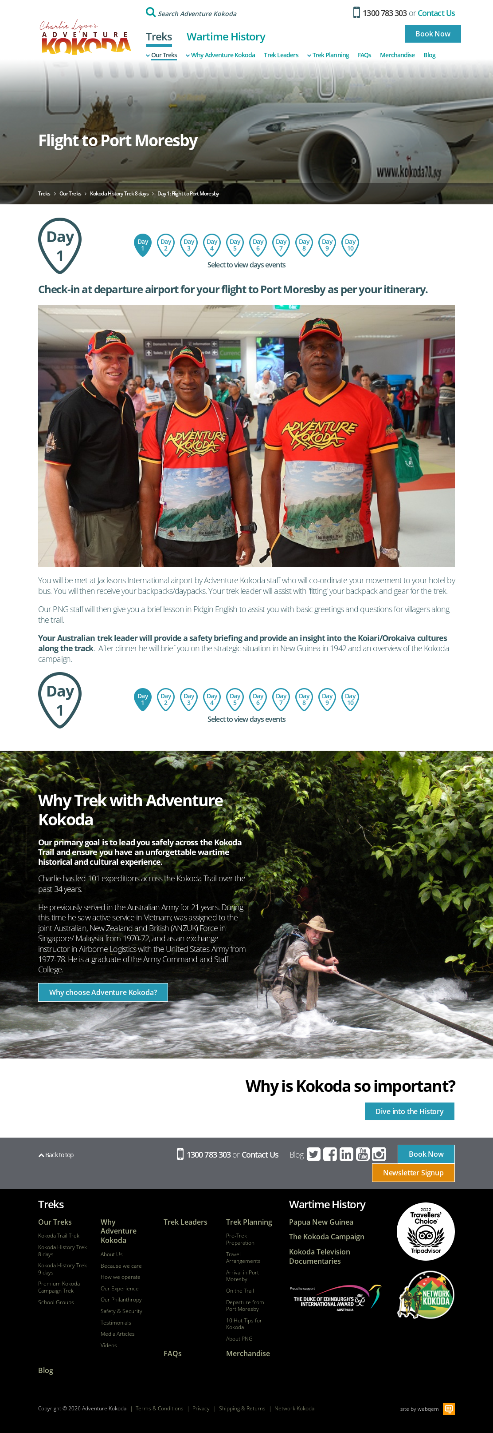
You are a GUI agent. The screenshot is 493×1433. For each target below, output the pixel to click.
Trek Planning (328, 55)
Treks (159, 36)
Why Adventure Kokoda (220, 55)
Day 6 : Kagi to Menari (258, 245)
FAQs (364, 55)
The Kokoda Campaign (326, 1237)
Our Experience (120, 1288)
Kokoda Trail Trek (58, 1235)
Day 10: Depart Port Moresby (350, 245)
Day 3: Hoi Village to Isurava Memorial (189, 245)
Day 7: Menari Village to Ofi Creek (281, 245)
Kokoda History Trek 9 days (62, 1269)
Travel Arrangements (243, 1258)
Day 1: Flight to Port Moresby (143, 245)
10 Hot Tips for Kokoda (244, 1324)
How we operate (121, 1277)
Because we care (121, 1266)
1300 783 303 (380, 13)
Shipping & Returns (242, 1408)
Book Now (432, 34)
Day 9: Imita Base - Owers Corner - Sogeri (327, 245)
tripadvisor (425, 1231)
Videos (109, 1345)
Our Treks (161, 55)
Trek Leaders (281, 55)
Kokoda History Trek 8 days (62, 1251)
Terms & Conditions (160, 1408)
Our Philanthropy (121, 1299)
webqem (428, 1409)
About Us (112, 1254)
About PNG (239, 1338)
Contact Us (436, 13)
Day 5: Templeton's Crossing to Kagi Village (235, 245)
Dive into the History (410, 1111)
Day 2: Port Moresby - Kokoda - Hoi (166, 245)
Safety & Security (121, 1311)
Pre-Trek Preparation (240, 1239)
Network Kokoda (294, 1408)
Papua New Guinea (321, 1222)
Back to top (56, 1154)
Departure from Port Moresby (245, 1306)
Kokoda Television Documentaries (319, 1256)
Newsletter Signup (413, 1173)
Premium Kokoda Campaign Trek (59, 1287)
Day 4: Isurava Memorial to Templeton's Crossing (212, 245)
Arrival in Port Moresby (242, 1276)
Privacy (201, 1408)
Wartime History (226, 36)
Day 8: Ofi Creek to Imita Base (304, 245)
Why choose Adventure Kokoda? (103, 992)
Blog (429, 55)
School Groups (56, 1302)
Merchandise (397, 55)
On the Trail (240, 1290)
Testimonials (116, 1322)
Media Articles (118, 1333)
